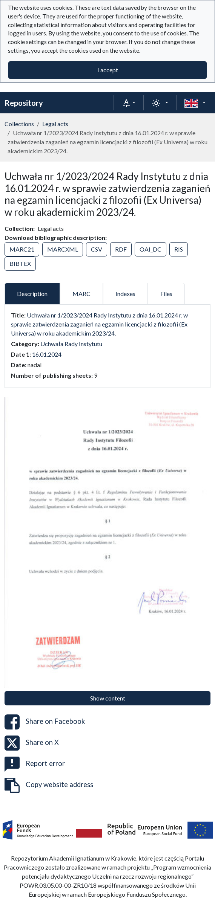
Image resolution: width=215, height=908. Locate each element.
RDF (121, 249)
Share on (45, 721)
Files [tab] (166, 293)
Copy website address (49, 785)
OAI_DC (150, 249)
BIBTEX (20, 263)
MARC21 (21, 249)
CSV (96, 249)
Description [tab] (32, 293)
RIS (178, 249)
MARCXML (62, 249)
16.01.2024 (46, 354)
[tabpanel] (107, 345)
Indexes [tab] (125, 293)
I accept (107, 69)
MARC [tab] (81, 293)
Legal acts (55, 123)
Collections (19, 123)
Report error (35, 764)
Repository (24, 102)
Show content (107, 698)
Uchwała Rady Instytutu (71, 343)
